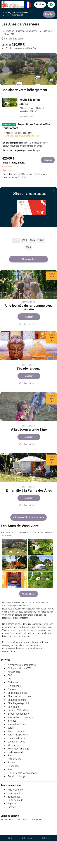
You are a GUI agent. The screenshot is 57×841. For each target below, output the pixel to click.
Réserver (48, 160)
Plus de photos (28, 594)
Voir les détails (29, 324)
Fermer (7, 170)
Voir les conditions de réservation (28, 517)
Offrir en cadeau (28, 259)
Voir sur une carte (12, 38)
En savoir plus (27, 116)
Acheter (29, 317)
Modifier (49, 14)
